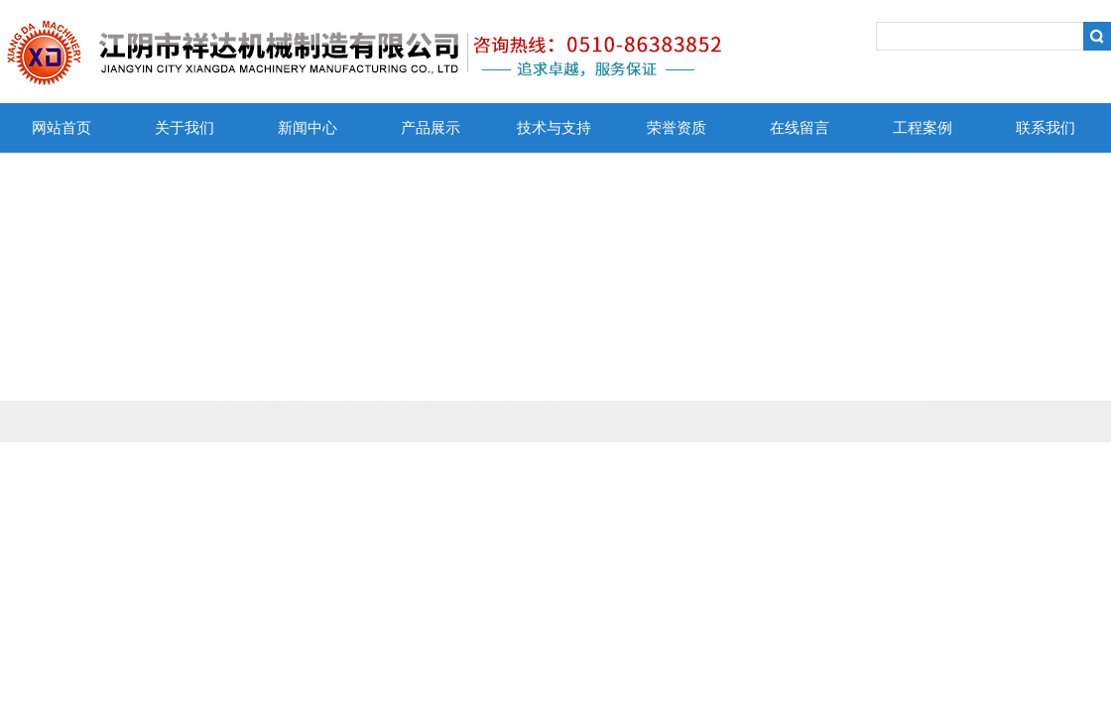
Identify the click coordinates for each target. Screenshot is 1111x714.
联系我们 (1045, 128)
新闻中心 (307, 128)
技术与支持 (554, 128)
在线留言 (799, 128)
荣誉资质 (676, 128)
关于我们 (184, 128)
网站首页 (61, 128)
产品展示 (430, 128)
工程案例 (922, 128)
